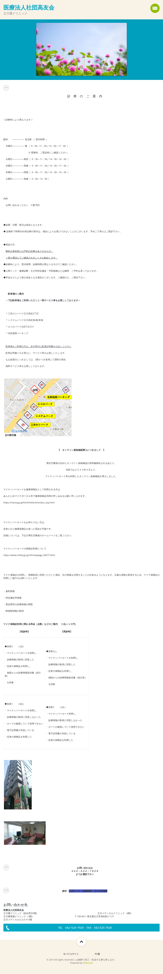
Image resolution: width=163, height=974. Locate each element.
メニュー (155, 8)
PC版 (97, 953)
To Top (81, 942)
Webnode (88, 962)
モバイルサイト (71, 953)
